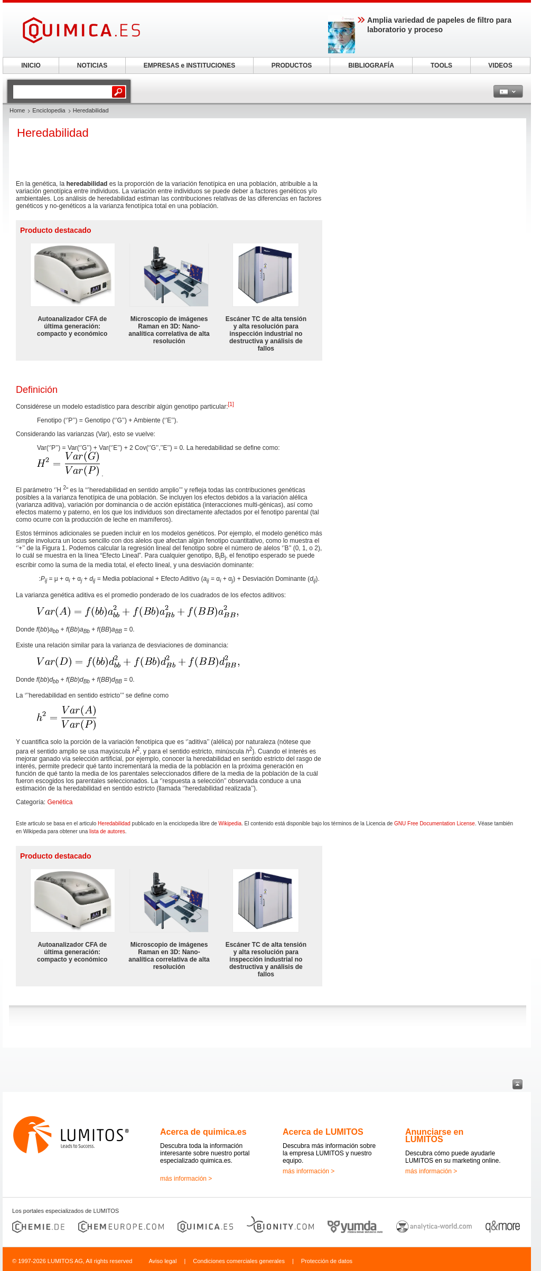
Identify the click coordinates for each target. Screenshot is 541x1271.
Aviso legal (162, 1261)
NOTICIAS (92, 65)
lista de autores (107, 831)
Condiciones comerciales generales (239, 1261)
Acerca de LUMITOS (323, 1131)
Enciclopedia (48, 110)
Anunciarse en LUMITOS (434, 1135)
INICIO (31, 65)
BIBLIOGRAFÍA (371, 65)
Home (17, 110)
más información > (186, 1178)
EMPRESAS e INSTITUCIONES (189, 65)
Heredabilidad (114, 823)
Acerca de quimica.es (203, 1131)
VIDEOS (500, 65)
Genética (59, 802)
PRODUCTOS (292, 65)
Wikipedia (230, 823)
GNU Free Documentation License (434, 823)
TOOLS (441, 65)
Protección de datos (326, 1261)
